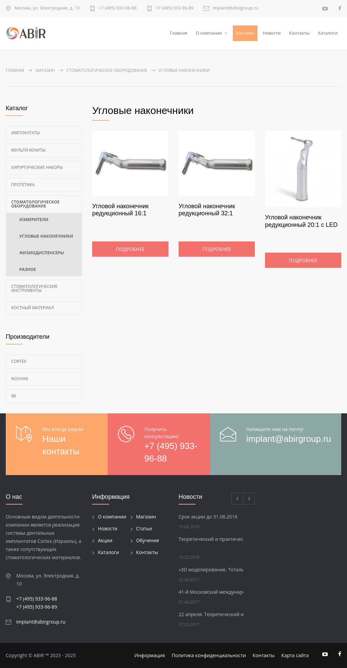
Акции (105, 540)
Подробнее (130, 249)
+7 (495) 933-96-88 (118, 8)
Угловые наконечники (46, 236)
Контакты (299, 33)
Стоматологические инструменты (34, 288)
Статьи (144, 528)
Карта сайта (295, 655)
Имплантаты (25, 133)
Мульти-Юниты (28, 150)
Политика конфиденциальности (209, 655)
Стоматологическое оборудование (35, 204)
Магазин (245, 33)
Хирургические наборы (37, 167)
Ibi (13, 396)
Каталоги (328, 33)
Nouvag (19, 378)
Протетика (23, 185)
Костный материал (32, 308)
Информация (150, 655)
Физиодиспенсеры (41, 253)
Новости (272, 33)
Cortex (18, 361)
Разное (27, 269)
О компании (209, 33)
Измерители (33, 219)
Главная (178, 33)
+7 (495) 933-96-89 (174, 8)
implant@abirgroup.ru (235, 8)
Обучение (147, 540)
